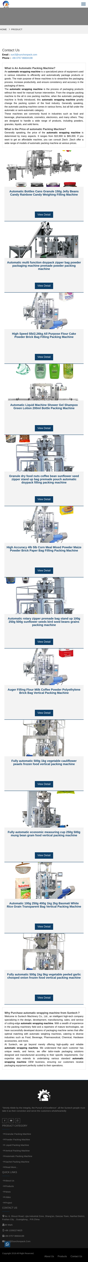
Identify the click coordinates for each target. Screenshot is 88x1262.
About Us (9, 1180)
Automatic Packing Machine (18, 1156)
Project (8, 1202)
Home (3, 29)
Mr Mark (9, 1225)
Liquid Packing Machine (17, 1145)
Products (9, 1186)
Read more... (11, 1167)
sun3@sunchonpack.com (24, 54)
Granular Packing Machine (18, 1134)
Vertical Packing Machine (17, 1150)
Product (16, 29)
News (8, 1191)
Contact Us (76, 1256)
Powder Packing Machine (17, 1139)
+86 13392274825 (13, 1230)
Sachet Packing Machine (17, 1161)
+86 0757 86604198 (22, 58)
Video (8, 1197)
